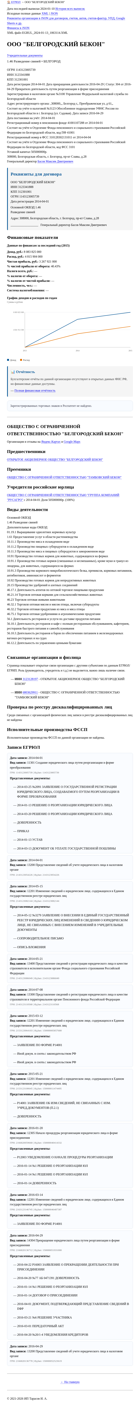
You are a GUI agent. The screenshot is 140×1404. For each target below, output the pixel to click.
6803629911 (30, 692)
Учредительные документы (25, 55)
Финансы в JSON (18, 28)
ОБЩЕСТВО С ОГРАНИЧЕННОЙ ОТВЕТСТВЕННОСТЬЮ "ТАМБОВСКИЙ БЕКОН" (64, 477)
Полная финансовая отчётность (35, 390)
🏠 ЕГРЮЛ (14, 2)
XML (45, 13)
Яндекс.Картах (51, 441)
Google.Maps (72, 441)
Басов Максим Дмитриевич (55, 161)
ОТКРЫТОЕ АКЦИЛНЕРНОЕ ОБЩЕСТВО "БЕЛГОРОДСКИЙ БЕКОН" (55, 459)
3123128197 (30, 679)
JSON (54, 13)
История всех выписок (70, 8)
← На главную (70, 1382)
